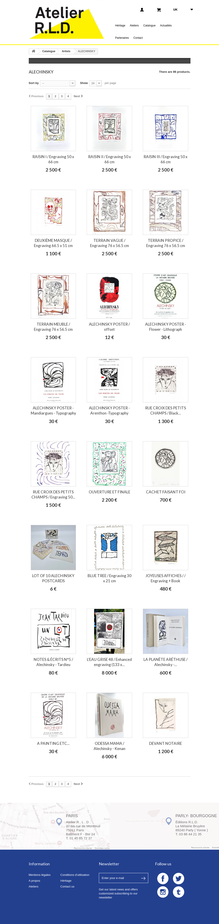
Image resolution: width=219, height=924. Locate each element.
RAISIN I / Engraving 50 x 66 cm (53, 159)
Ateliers (134, 25)
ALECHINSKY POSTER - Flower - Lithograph (165, 327)
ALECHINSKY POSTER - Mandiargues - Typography (53, 410)
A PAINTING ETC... (53, 743)
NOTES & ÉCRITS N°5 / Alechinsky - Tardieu (53, 662)
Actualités (166, 25)
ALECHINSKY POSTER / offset (109, 327)
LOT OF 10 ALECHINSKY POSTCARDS (53, 578)
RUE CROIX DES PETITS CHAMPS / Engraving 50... (53, 494)
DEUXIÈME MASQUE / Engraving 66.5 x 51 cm (53, 243)
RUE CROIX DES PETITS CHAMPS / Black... (165, 410)
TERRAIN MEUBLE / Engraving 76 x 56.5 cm (53, 327)
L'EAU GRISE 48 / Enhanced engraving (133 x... (109, 662)
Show (84, 83)
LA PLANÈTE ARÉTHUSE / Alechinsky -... (166, 662)
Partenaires (122, 37)
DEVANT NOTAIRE (165, 743)
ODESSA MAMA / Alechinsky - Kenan (109, 746)
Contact (138, 37)
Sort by (34, 83)
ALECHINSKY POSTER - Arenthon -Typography (109, 410)
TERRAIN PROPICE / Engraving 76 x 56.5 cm (165, 243)
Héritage (120, 25)
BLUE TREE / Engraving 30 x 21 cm (109, 578)
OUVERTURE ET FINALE (109, 492)
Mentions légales (40, 875)
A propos (34, 880)
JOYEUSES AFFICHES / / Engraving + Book (166, 578)
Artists (66, 51)
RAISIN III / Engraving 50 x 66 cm (166, 159)
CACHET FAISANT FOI (165, 492)
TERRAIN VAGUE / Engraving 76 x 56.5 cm (109, 243)
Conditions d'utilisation (74, 875)
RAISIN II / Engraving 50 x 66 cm (109, 159)
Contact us (67, 886)
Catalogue (149, 25)
